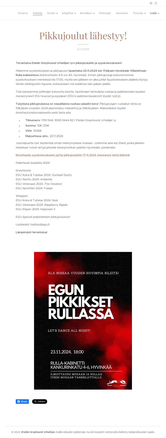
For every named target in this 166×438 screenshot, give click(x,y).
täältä (115, 96)
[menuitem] (23, 13)
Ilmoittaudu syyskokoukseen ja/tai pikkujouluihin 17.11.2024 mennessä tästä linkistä (72, 155)
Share (22, 401)
